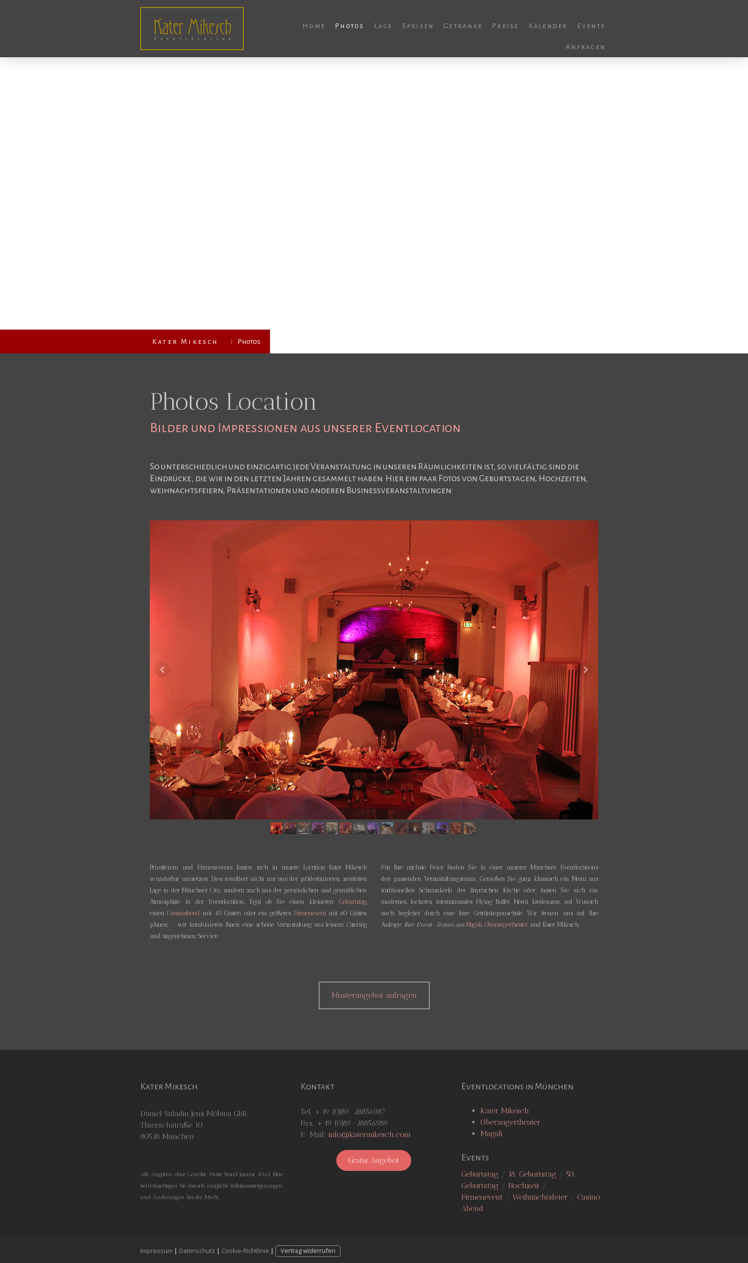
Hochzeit (524, 1185)
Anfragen (585, 47)
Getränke (462, 26)
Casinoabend (183, 913)
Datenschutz (197, 1250)
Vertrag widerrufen (307, 1250)
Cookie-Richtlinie (245, 1250)
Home (313, 26)
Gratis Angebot (373, 1160)
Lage (383, 26)
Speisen (418, 26)
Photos (349, 26)
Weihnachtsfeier (540, 1196)
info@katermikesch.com (369, 1134)
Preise (505, 26)
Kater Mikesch (504, 1110)
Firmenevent (310, 913)
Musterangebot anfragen (374, 995)
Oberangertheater (506, 924)
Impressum (156, 1250)
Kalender (548, 26)
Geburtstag (353, 901)
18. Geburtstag (532, 1174)
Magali (474, 924)
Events (591, 26)
